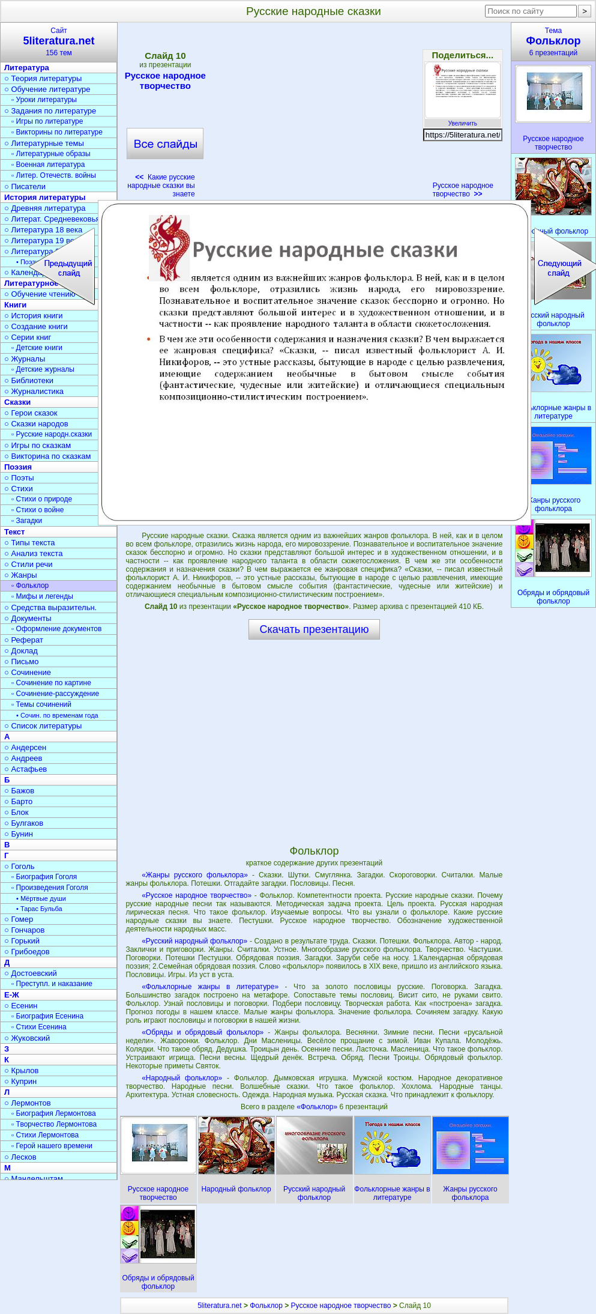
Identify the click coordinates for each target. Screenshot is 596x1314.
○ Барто (18, 801)
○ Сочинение (27, 672)
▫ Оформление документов (56, 629)
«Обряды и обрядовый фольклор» (202, 1032)
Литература (26, 67)
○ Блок (16, 812)
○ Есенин (20, 1005)
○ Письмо (21, 661)
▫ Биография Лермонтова (53, 1113)
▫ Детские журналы (42, 369)
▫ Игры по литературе (47, 121)
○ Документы (27, 618)
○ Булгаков (23, 823)
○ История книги (33, 315)
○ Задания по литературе (50, 110)
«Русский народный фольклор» (194, 941)
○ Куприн (20, 1081)
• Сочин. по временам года (57, 715)
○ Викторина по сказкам (47, 456)
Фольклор (266, 1305)
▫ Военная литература (48, 164)
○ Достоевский (30, 973)
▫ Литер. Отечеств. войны (53, 175)
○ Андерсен (25, 747)
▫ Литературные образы (51, 154)
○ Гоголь (19, 866)
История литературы (45, 197)
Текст (14, 531)
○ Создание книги (36, 326)
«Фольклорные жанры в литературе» (210, 986)
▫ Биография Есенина (47, 1016)
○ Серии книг (27, 337)
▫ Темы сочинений (41, 704)
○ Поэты (19, 477)
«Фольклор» (317, 1107)
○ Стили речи (28, 564)
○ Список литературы (43, 725)
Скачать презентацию (314, 629)
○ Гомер (18, 919)
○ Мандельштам (33, 1178)
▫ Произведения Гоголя (49, 887)
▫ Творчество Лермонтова (54, 1124)
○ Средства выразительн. (50, 607)
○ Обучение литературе (47, 89)
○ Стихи (18, 488)
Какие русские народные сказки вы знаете (161, 185)
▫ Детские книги (36, 348)
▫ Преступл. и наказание (51, 983)
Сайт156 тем (59, 41)
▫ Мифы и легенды (42, 596)
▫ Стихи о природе (41, 499)
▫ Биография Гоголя (44, 877)
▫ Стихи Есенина (39, 1027)
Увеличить (463, 120)
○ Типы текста (29, 542)
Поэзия (18, 466)
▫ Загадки (26, 520)
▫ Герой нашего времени (51, 1146)
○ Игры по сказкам (37, 445)
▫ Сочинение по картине (51, 683)
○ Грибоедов (27, 951)
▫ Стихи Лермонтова (45, 1135)
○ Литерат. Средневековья (52, 218)
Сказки (17, 402)
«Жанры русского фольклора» (195, 875)
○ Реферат (23, 639)
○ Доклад (21, 650)
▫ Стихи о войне (37, 510)
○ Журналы (24, 358)
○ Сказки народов (36, 423)
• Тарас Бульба (39, 908)
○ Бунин (18, 833)
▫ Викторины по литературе (57, 132)
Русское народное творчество (165, 80)
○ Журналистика (34, 391)
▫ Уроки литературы (44, 99)
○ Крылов (21, 1070)
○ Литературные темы (44, 143)
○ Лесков (20, 1156)
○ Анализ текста (33, 553)
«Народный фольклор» (182, 1078)
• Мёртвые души (41, 898)
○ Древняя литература (44, 208)
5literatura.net (219, 1305)
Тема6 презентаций (553, 41)
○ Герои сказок (31, 412)
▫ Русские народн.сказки (51, 434)
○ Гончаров (24, 929)
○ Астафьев (25, 769)
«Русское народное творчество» (196, 895)
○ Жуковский (27, 1038)
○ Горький (22, 940)
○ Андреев (23, 758)
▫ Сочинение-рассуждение (55, 693)
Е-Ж (11, 994)
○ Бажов (19, 790)
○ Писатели (25, 186)
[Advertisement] (314, 114)
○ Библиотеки (28, 380)
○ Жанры (20, 575)
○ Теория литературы (43, 78)
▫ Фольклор (30, 585)
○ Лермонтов (27, 1102)
